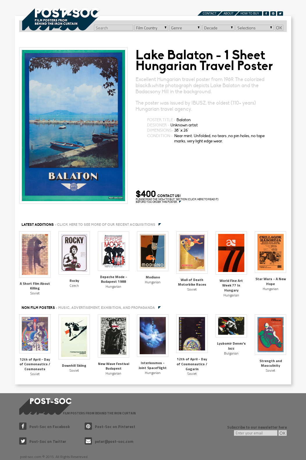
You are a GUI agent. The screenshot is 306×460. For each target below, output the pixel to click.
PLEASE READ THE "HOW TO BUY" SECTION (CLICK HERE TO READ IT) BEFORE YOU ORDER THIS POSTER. (177, 201)
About (228, 13)
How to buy (250, 13)
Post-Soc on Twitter (42, 441)
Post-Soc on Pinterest (110, 426)
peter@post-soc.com (109, 441)
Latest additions (88, 225)
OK (279, 28)
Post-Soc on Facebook (44, 426)
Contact (210, 13)
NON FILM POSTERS (88, 308)
